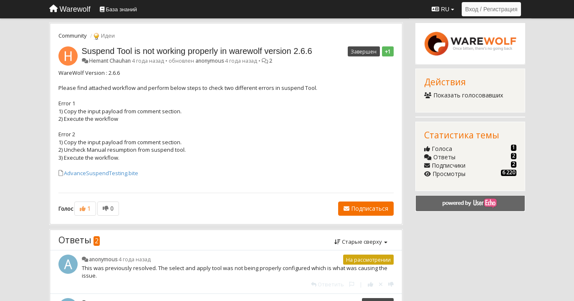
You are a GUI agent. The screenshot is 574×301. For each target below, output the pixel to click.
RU (443, 9)
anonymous (209, 60)
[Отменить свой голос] (381, 284)
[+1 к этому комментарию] (370, 284)
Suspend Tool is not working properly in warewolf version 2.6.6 (197, 51)
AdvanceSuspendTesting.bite (101, 173)
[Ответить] (327, 284)
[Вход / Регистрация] (491, 9)
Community (72, 35)
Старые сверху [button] (360, 241)
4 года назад (135, 259)
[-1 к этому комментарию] (391, 284)
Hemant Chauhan (110, 60)
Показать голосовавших (463, 95)
